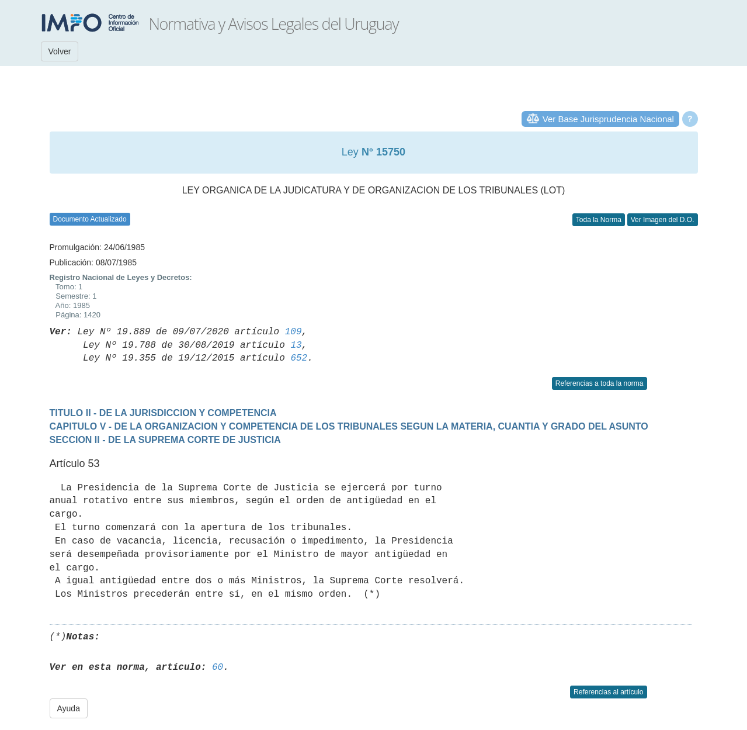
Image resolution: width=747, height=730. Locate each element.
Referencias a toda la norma (599, 383)
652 (298, 358)
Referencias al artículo (608, 692)
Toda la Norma (598, 220)
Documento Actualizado (90, 219)
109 (293, 332)
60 (217, 667)
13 (295, 345)
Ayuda (68, 708)
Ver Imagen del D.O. (662, 220)
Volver (59, 51)
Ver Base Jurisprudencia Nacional (608, 119)
